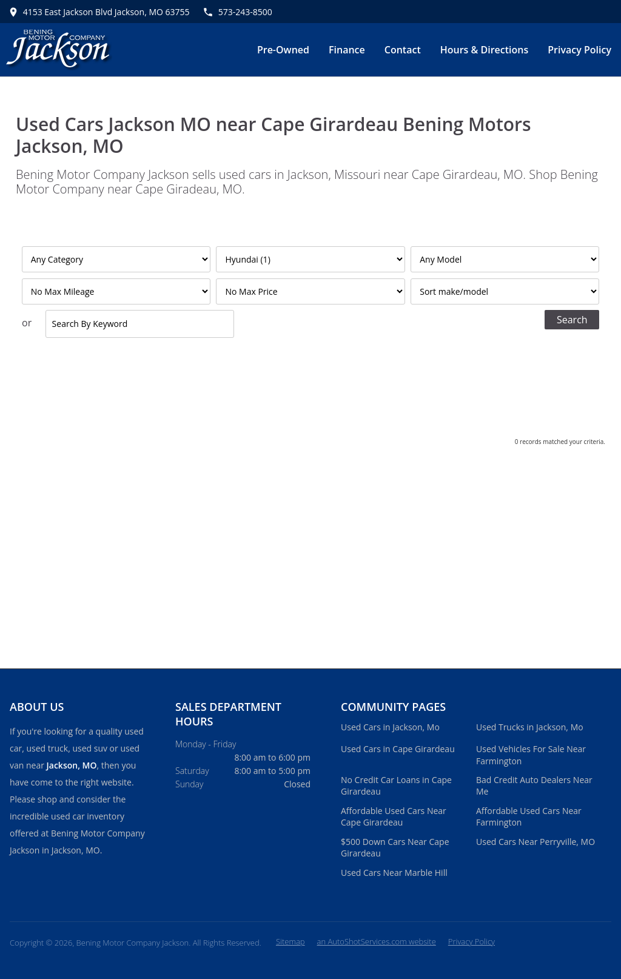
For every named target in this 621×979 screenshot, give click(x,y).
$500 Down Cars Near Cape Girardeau (395, 848)
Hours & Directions (484, 49)
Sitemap (290, 941)
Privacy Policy (579, 49)
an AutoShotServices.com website (376, 941)
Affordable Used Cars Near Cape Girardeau (393, 817)
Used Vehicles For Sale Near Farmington (531, 755)
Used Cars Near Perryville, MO (535, 841)
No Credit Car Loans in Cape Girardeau (396, 786)
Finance (347, 49)
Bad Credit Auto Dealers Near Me (534, 786)
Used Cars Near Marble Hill (394, 872)
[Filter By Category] (116, 259)
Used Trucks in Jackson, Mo (529, 727)
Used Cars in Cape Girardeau (398, 749)
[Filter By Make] (310, 259)
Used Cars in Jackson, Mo (390, 727)
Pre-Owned (283, 49)
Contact (402, 49)
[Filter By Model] (505, 259)
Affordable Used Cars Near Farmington (529, 817)
